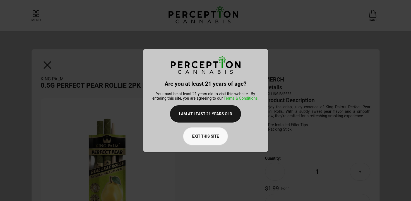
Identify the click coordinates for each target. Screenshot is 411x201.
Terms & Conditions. (241, 98)
